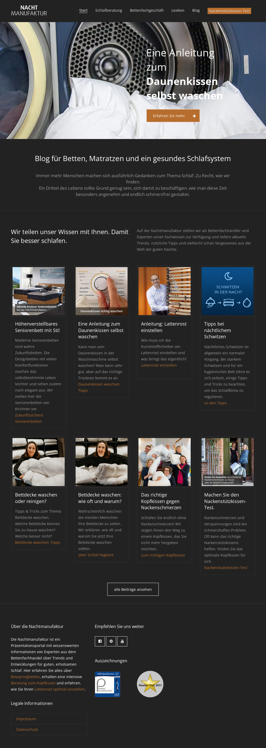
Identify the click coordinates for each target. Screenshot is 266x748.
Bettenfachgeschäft (147, 10)
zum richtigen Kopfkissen (163, 555)
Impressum (26, 718)
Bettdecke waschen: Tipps (37, 542)
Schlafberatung (108, 10)
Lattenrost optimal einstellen (60, 689)
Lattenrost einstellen (159, 365)
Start (83, 10)
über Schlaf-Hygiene (96, 554)
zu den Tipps (215, 402)
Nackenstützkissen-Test (229, 10)
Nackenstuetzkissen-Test (225, 567)
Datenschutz (27, 729)
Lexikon (177, 10)
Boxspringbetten (25, 676)
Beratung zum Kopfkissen (33, 682)
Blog (196, 10)
